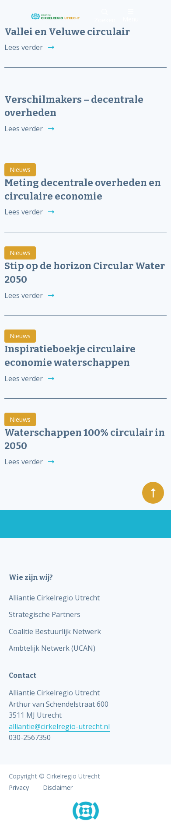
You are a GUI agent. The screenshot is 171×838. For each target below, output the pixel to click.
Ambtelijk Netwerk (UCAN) (52, 648)
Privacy (19, 788)
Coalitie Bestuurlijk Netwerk (55, 631)
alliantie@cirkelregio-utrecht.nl (59, 726)
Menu (130, 15)
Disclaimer (58, 788)
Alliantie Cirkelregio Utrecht (54, 598)
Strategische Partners (44, 614)
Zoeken (104, 16)
